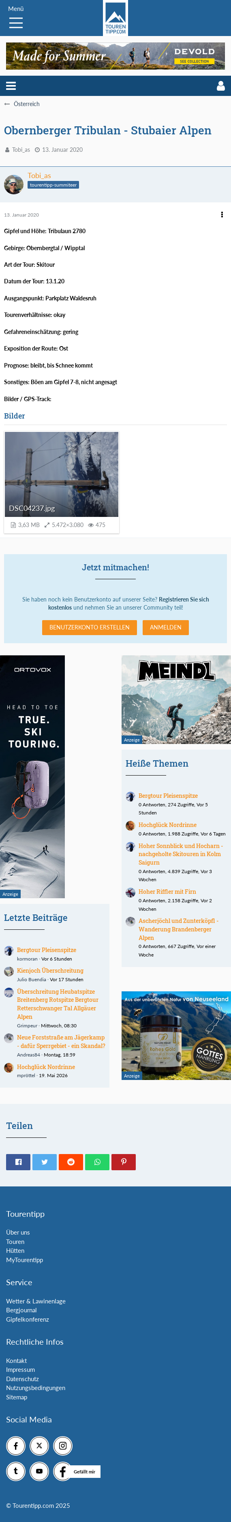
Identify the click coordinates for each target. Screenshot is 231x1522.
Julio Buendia (31, 979)
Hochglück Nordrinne (46, 1067)
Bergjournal (21, 1310)
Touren (15, 1241)
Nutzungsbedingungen (35, 1387)
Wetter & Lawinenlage (36, 1301)
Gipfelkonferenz (27, 1319)
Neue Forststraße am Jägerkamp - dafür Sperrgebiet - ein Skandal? (61, 1041)
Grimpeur (27, 1025)
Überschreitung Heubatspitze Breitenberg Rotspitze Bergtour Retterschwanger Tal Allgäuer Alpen (57, 1004)
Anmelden (166, 627)
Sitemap (16, 1397)
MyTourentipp (24, 1259)
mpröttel (26, 1075)
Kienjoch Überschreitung (50, 970)
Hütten (15, 1250)
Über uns (18, 1232)
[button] (11, 85)
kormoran (27, 959)
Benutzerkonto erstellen (89, 627)
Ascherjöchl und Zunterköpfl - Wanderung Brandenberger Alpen (179, 929)
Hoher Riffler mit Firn (167, 891)
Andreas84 (28, 1055)
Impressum (20, 1369)
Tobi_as (21, 149)
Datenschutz (22, 1378)
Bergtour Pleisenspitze (46, 950)
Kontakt (16, 1360)
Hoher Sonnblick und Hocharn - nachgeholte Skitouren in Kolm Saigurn (181, 854)
